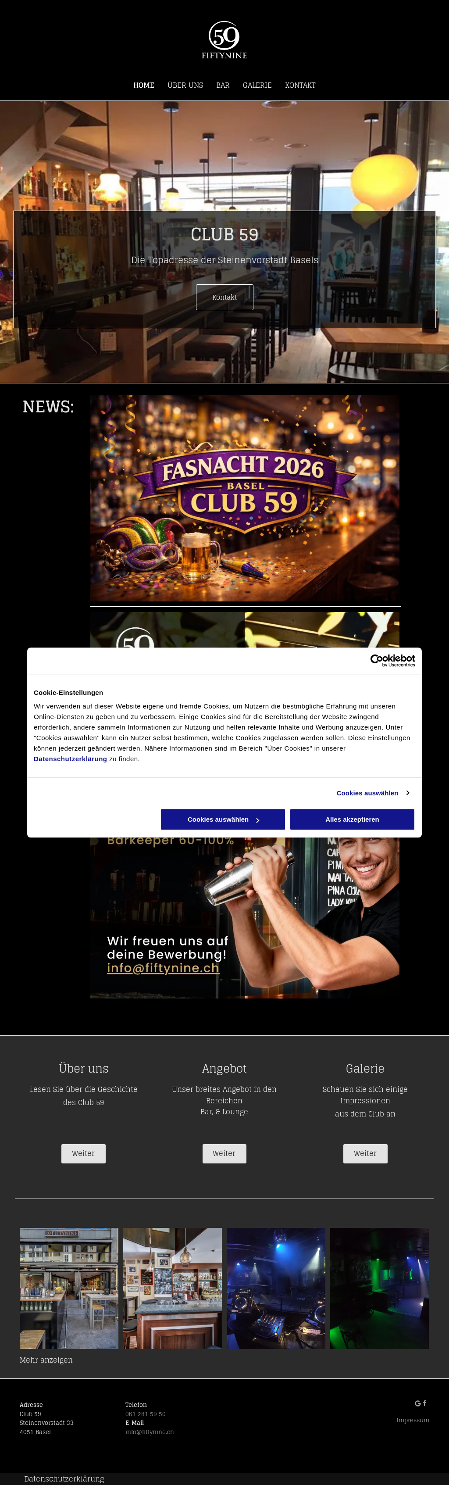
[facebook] (426, 1404)
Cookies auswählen (368, 793)
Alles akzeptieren (352, 819)
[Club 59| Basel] (69, 1288)
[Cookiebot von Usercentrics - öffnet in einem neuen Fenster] (377, 660)
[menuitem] (144, 85)
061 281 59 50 (145, 1414)
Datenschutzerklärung (70, 758)
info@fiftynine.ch (149, 1432)
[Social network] (419, 1404)
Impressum (412, 1420)
